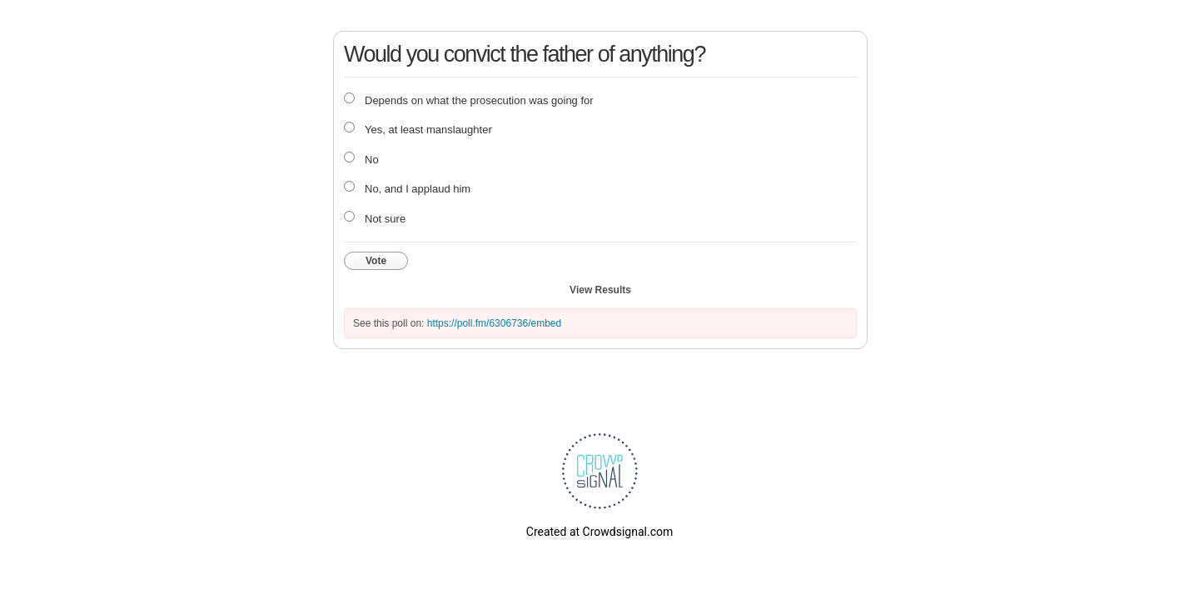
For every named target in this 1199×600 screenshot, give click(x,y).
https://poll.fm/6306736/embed (494, 323)
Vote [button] (376, 261)
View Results (600, 290)
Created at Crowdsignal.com (599, 531)
